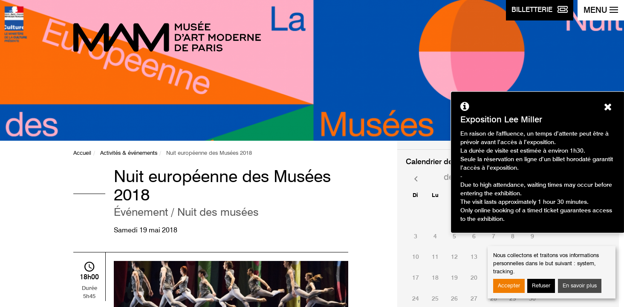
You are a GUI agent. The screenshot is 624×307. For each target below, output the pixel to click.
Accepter (509, 286)
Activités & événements (128, 153)
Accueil (82, 153)
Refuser (541, 286)
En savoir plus (580, 286)
